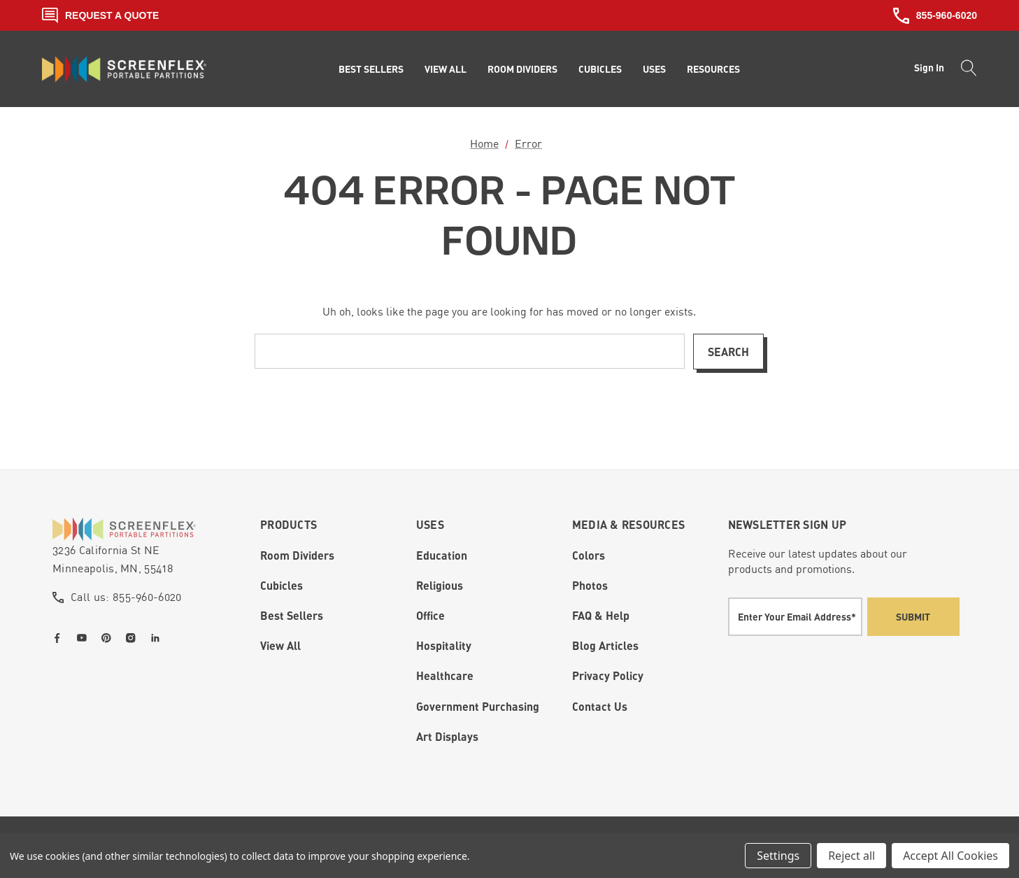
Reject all (851, 855)
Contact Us (599, 706)
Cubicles (281, 585)
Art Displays (447, 736)
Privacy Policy (607, 675)
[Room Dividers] (522, 69)
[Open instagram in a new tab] (133, 638)
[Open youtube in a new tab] (84, 638)
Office (430, 615)
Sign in (929, 67)
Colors (588, 555)
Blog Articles (605, 645)
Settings (778, 855)
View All (280, 645)
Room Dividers (297, 555)
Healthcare (444, 675)
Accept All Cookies (950, 855)
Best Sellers (291, 615)
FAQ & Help (600, 615)
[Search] (965, 69)
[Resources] (713, 69)
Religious (439, 585)
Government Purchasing (477, 706)
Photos (590, 585)
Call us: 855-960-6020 (126, 597)
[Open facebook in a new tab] (60, 638)
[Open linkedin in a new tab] (158, 638)
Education (441, 555)
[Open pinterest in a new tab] (109, 638)
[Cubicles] (600, 69)
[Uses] (654, 69)
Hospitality (443, 645)
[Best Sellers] (371, 69)
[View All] (445, 69)
